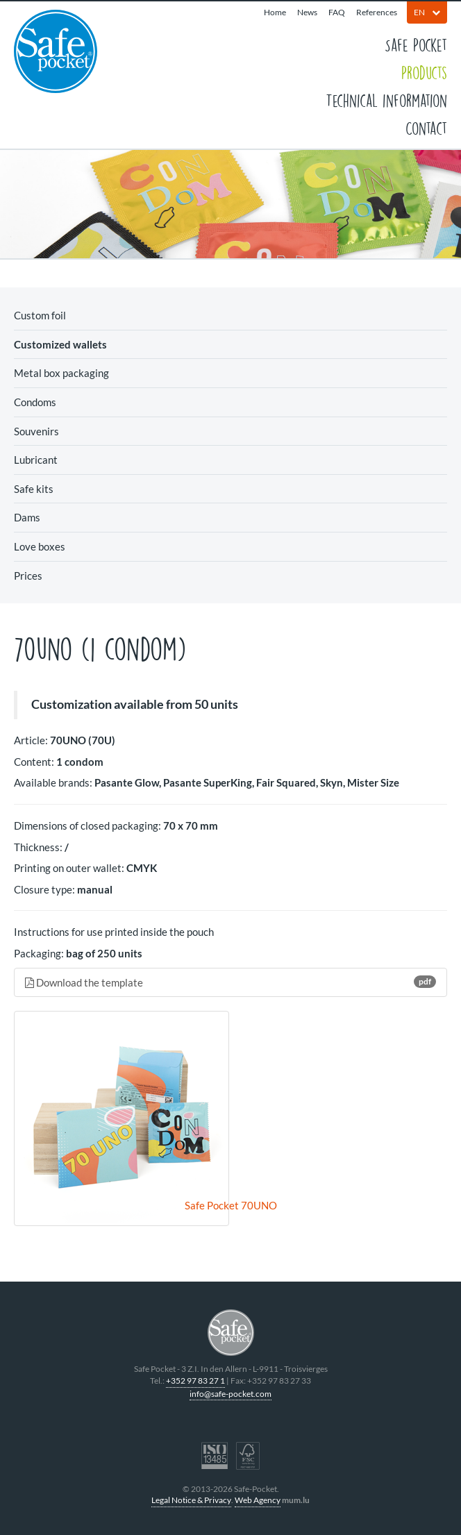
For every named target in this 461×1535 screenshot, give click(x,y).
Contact (426, 127)
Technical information (386, 100)
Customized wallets (60, 344)
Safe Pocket (416, 44)
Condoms (35, 402)
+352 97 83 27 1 (195, 1380)
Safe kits (33, 489)
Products (424, 72)
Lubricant (36, 459)
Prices (28, 575)
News (307, 12)
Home (275, 12)
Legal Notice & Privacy (191, 1500)
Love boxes (39, 546)
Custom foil (40, 315)
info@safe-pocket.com (230, 1394)
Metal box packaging (61, 373)
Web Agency (257, 1500)
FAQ (336, 12)
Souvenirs (36, 431)
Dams (27, 517)
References (376, 12)
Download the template (230, 982)
